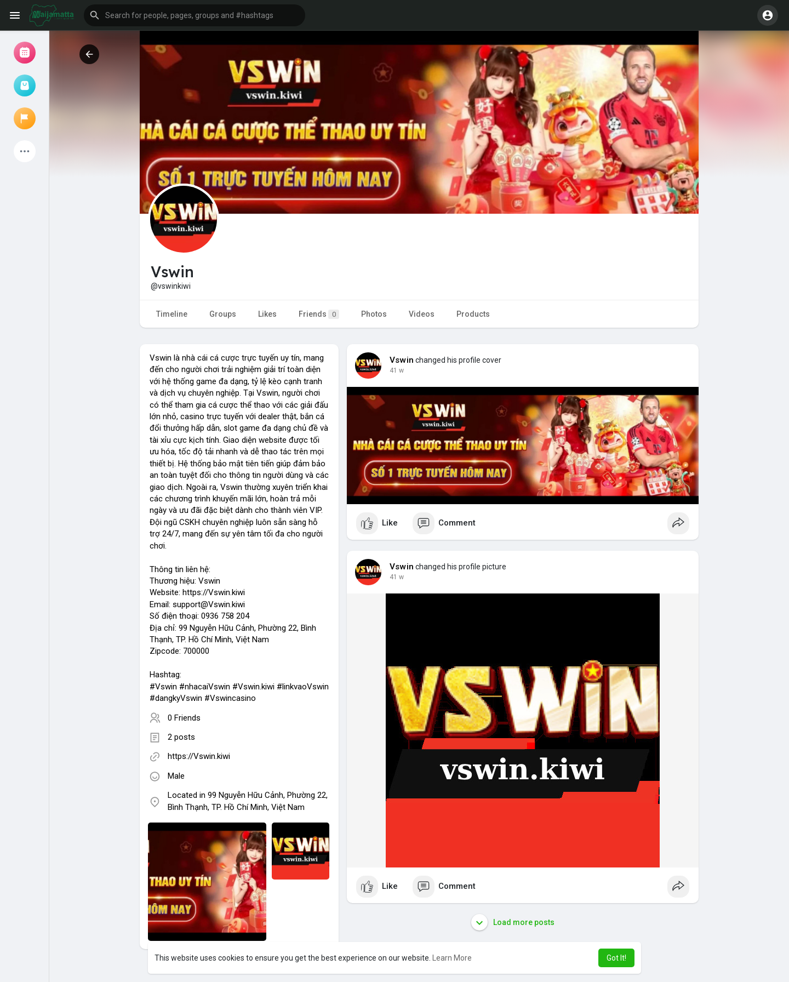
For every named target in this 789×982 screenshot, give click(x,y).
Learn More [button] (452, 958)
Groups (222, 314)
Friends (319, 314)
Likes (267, 314)
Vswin (402, 360)
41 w (397, 370)
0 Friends (184, 718)
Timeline (171, 314)
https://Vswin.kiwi (199, 756)
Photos (374, 314)
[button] (194, 15)
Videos (421, 314)
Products (473, 314)
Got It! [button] (616, 958)
